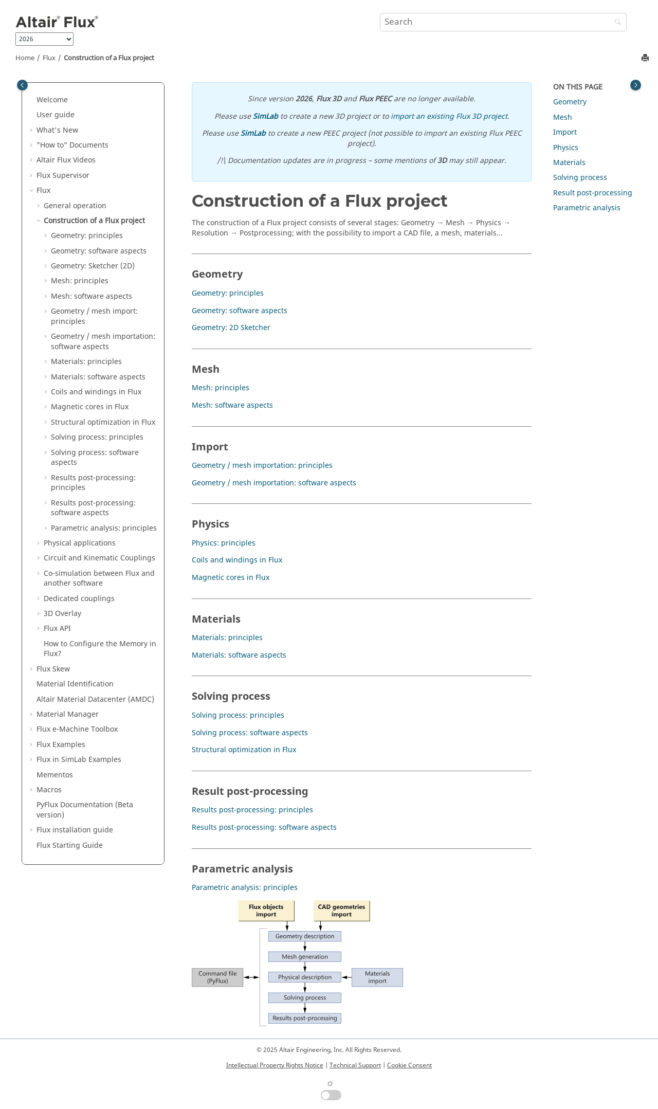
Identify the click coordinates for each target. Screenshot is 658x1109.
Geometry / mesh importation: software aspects (103, 341)
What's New (57, 130)
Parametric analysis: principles (104, 528)
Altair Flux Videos (66, 160)
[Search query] (503, 22)
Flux (49, 58)
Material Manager (67, 714)
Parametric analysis (586, 208)
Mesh (562, 117)
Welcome (52, 100)
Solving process (580, 177)
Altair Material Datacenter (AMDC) (95, 699)
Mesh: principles (79, 281)
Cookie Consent (409, 1065)
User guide (55, 115)
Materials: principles (86, 361)
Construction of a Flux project (109, 58)
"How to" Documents (72, 145)
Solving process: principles (97, 437)
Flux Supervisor (62, 175)
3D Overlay (62, 613)
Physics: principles (223, 543)
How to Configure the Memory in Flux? (100, 649)
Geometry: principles (87, 235)
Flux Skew (53, 669)
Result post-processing (592, 193)
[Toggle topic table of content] (635, 85)
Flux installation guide (74, 830)
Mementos (54, 775)
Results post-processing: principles (93, 483)
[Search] (615, 23)
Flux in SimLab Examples (78, 759)
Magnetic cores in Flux (90, 407)
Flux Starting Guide (69, 845)
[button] (32, 100)
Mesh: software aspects (91, 296)
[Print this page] (646, 58)
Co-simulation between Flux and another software (99, 578)
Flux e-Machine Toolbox (77, 729)
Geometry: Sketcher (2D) (93, 266)
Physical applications (80, 543)
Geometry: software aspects (99, 251)
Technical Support (355, 1065)
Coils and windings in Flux (96, 392)
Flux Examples (60, 744)
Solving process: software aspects (95, 457)
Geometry (570, 102)
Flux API (57, 628)
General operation (75, 206)
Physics (565, 147)
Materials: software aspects (98, 377)
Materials (569, 162)
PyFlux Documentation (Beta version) (84, 810)
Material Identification (75, 684)
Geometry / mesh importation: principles (262, 465)
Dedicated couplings (79, 598)
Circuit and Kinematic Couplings (99, 558)
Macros (49, 790)
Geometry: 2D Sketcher (231, 327)
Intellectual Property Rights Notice (274, 1065)
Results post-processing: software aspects (93, 508)
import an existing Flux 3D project (449, 116)
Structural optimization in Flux (103, 422)
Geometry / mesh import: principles (94, 316)
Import (565, 132)
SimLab (265, 116)
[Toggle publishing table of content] (22, 85)
